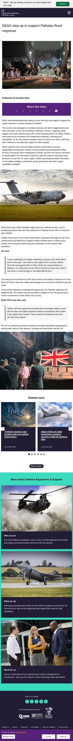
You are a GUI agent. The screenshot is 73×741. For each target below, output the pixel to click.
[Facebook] (16, 111)
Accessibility (35, 727)
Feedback (62, 4)
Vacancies (24, 727)
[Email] (56, 111)
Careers (14, 727)
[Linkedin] (36, 701)
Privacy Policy (63, 727)
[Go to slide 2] (32, 454)
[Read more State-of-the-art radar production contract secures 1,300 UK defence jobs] (55, 426)
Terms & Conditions (48, 727)
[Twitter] (23, 111)
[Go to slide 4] (38, 454)
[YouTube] (41, 701)
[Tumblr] (49, 111)
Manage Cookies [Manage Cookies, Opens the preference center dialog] (8, 736)
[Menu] (69, 13)
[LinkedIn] (36, 111)
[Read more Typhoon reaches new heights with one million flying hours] (18, 426)
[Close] (69, 732)
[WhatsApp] (43, 111)
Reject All (63, 736)
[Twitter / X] (32, 701)
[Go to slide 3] (35, 454)
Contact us (5, 727)
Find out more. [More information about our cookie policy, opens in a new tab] (21, 732)
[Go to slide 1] (29, 454)
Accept (48, 736)
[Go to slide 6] (44, 454)
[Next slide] (70, 429)
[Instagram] (46, 701)
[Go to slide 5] (41, 454)
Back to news (36, 466)
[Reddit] (29, 111)
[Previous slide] (2, 429)
